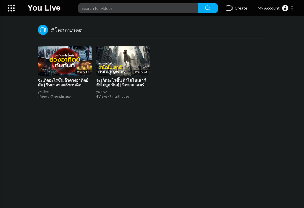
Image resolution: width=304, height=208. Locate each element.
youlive (43, 92)
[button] (275, 8)
